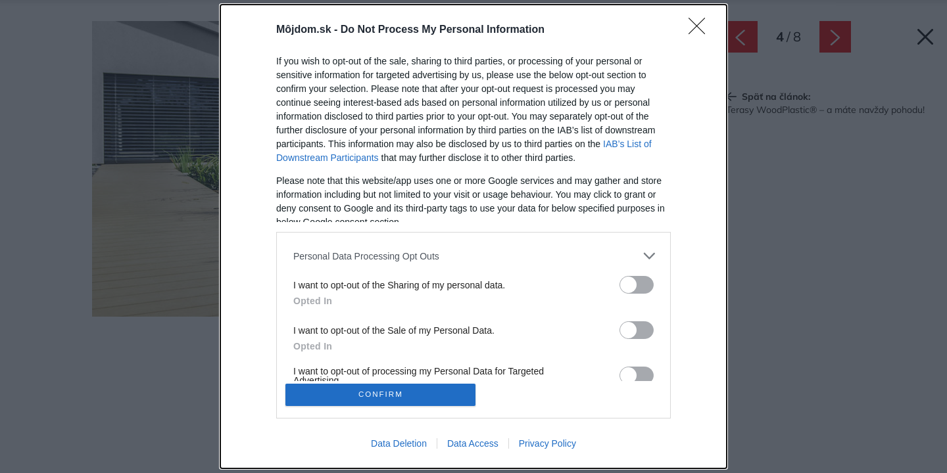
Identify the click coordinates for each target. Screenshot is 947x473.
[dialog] (473, 236)
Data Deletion (399, 445)
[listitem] (473, 254)
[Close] (701, 28)
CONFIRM (383, 394)
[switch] (636, 283)
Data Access (472, 445)
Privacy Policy (547, 445)
